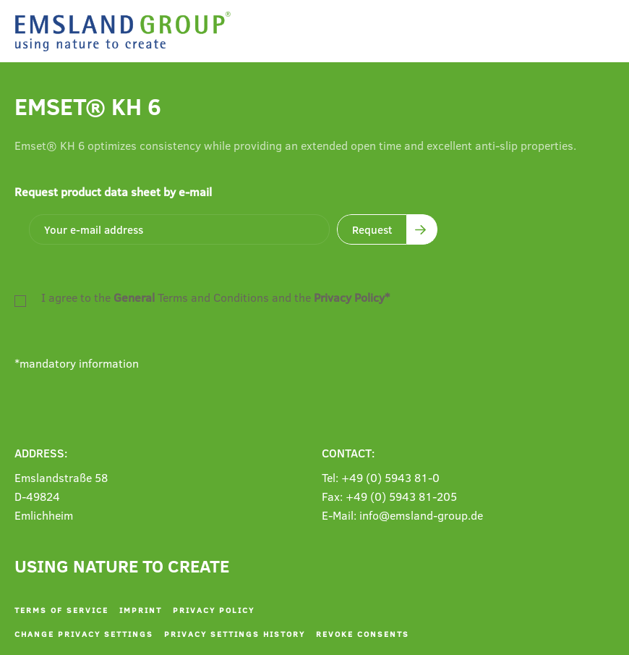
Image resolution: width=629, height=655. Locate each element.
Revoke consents (362, 633)
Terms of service (61, 609)
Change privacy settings (83, 633)
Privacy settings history (234, 633)
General (134, 297)
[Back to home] (126, 31)
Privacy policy (213, 609)
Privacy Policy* (352, 297)
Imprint (140, 609)
